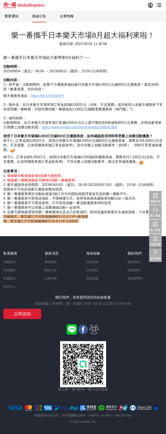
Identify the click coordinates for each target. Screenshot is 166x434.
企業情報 (67, 16)
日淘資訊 (92, 270)
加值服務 (9, 270)
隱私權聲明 (135, 278)
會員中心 (9, 286)
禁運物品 (9, 278)
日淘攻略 (92, 262)
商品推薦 (92, 278)
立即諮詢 (22, 313)
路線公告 (39, 16)
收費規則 (9, 262)
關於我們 (134, 262)
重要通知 (11, 16)
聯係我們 (134, 270)
